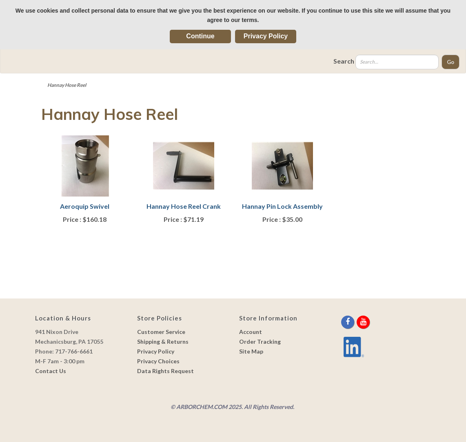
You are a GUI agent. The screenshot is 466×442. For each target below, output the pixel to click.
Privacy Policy (266, 36)
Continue (200, 36)
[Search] (397, 62)
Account (250, 331)
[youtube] (363, 321)
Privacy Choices (158, 361)
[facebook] (348, 321)
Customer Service (161, 331)
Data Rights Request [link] (165, 370)
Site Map (251, 351)
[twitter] (356, 321)
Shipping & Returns (163, 341)
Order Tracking (260, 341)
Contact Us (50, 370)
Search (343, 61)
